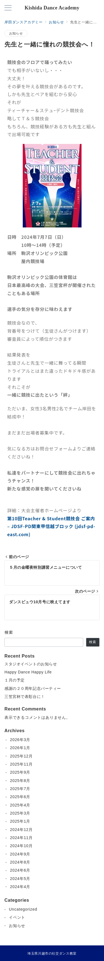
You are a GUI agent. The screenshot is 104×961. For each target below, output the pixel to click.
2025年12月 (21, 756)
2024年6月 (20, 870)
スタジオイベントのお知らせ (30, 664)
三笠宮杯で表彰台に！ (24, 696)
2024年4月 (20, 886)
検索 (8, 632)
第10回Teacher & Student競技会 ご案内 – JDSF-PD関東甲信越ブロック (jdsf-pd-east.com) (51, 526)
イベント (17, 917)
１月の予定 (14, 680)
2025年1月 (20, 821)
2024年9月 (20, 854)
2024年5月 (20, 878)
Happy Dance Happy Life (30, 672)
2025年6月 (20, 797)
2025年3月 (20, 813)
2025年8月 (20, 780)
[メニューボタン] (8, 8)
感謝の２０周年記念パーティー (32, 688)
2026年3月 (20, 739)
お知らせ (16, 33)
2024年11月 (21, 837)
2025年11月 (21, 764)
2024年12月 (21, 829)
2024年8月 (20, 862)
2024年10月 (21, 846)
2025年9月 (20, 772)
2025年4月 (20, 805)
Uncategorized (23, 909)
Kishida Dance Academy (52, 8)
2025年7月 (20, 788)
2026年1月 (20, 748)
